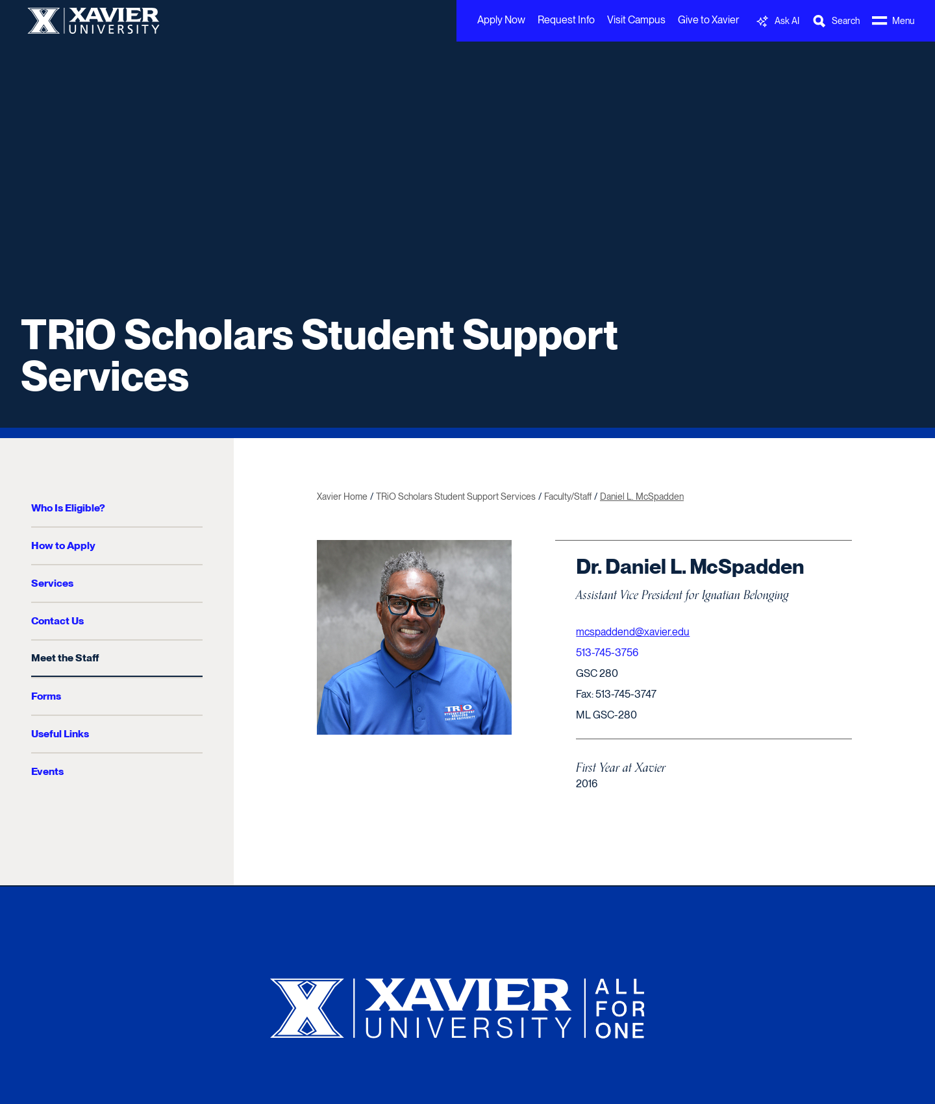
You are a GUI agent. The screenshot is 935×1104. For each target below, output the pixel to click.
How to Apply (63, 545)
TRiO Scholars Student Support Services (319, 355)
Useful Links (60, 734)
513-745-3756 (607, 652)
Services (52, 583)
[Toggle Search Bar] (836, 21)
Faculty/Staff (568, 496)
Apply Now (501, 20)
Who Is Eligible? (68, 508)
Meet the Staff (65, 658)
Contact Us (57, 621)
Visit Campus (636, 20)
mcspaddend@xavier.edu (633, 632)
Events (47, 771)
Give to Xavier (708, 20)
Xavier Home (342, 496)
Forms (46, 696)
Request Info (566, 20)
